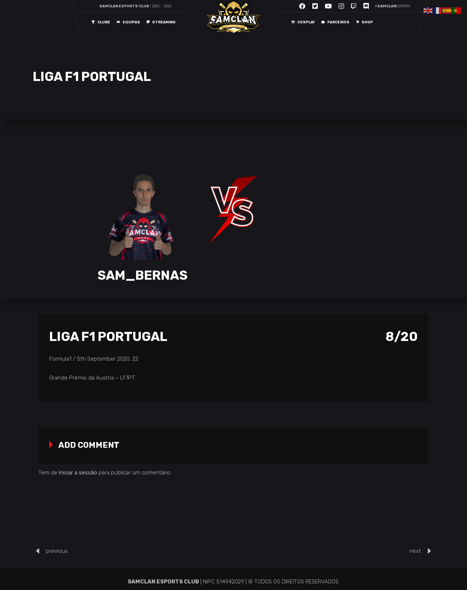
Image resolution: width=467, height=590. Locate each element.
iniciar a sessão (78, 472)
